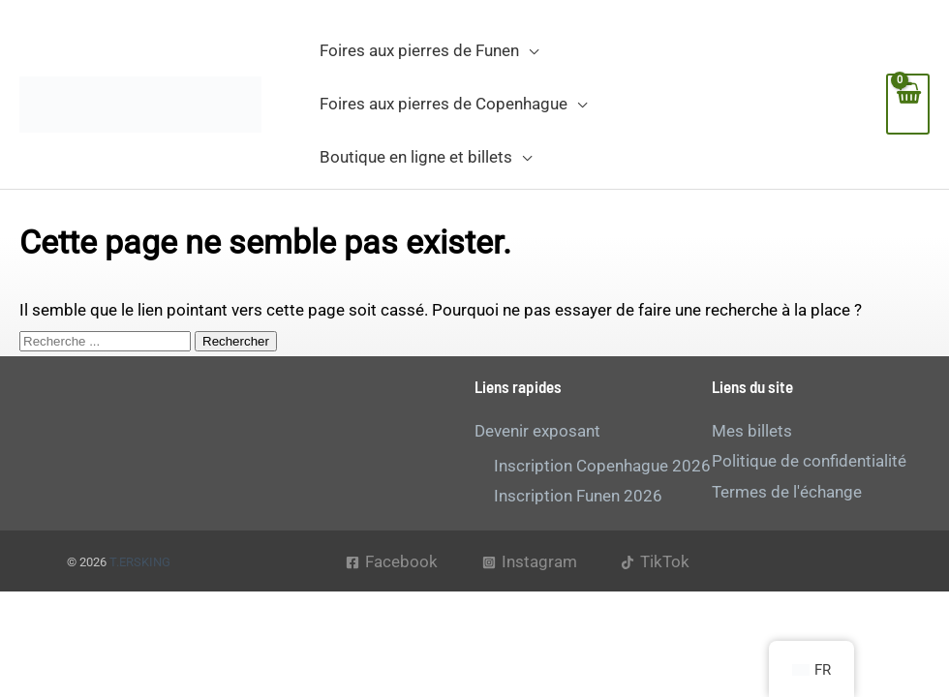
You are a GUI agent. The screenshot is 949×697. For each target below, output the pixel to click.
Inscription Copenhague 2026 (602, 465)
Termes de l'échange (787, 491)
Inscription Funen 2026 (578, 495)
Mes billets (752, 430)
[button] (528, 50)
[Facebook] (391, 562)
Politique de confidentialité (809, 460)
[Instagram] (529, 562)
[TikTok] (655, 562)
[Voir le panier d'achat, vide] (908, 105)
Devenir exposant (537, 430)
